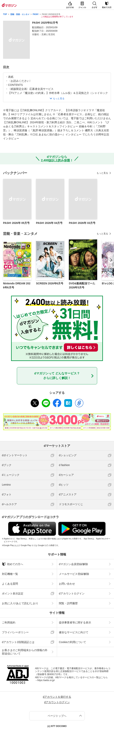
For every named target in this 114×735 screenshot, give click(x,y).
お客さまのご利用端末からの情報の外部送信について (24, 652)
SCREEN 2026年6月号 (49, 283)
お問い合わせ (67, 583)
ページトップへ (57, 715)
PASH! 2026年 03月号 (82, 222)
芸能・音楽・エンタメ (19, 14)
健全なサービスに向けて (73, 632)
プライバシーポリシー (15, 632)
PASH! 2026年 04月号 (49, 222)
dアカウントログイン (72, 593)
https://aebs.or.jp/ (46, 680)
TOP (5, 14)
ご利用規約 (8, 622)
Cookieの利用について (72, 642)
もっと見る (102, 173)
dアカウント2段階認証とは (18, 642)
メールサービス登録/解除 (74, 573)
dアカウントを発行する (57, 696)
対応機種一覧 (10, 573)
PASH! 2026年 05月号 (16, 222)
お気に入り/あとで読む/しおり (20, 603)
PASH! (35, 14)
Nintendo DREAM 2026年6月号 (16, 285)
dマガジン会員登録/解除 (73, 564)
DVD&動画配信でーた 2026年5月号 (82, 285)
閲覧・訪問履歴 (68, 603)
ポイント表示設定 (12, 593)
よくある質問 (10, 583)
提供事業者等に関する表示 (75, 622)
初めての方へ (12, 564)
